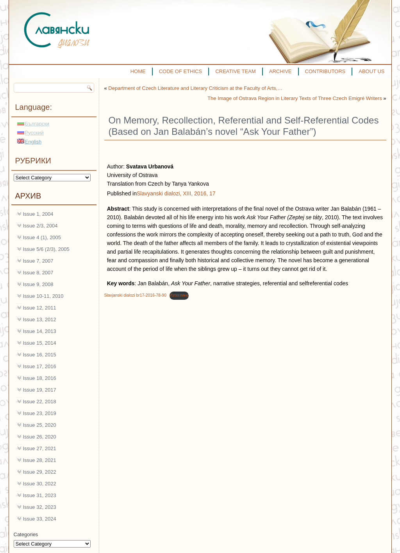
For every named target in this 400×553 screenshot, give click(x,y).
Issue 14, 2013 (39, 331)
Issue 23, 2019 (39, 413)
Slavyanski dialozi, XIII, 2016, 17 (176, 193)
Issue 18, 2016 (39, 378)
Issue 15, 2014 (39, 343)
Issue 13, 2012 (39, 319)
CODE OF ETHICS (180, 71)
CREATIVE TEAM (235, 71)
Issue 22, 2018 (39, 401)
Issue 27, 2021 (39, 448)
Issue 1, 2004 (38, 214)
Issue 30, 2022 (39, 484)
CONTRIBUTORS (325, 71)
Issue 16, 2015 (39, 355)
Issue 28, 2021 (39, 460)
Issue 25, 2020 (39, 425)
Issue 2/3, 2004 (40, 226)
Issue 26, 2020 (39, 437)
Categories (26, 534)
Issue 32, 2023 (39, 507)
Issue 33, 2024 (39, 519)
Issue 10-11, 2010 (43, 296)
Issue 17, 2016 (39, 366)
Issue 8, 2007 (38, 273)
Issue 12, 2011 (39, 308)
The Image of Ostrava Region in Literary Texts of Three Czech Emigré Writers (294, 98)
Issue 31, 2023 (39, 495)
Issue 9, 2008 (38, 284)
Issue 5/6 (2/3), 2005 (46, 249)
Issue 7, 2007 (38, 261)
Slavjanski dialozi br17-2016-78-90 (135, 295)
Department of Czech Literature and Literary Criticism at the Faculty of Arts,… (195, 88)
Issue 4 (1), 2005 (42, 237)
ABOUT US (371, 71)
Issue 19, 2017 (39, 390)
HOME (138, 71)
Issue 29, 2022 (39, 472)
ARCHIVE (280, 71)
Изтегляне (179, 295)
